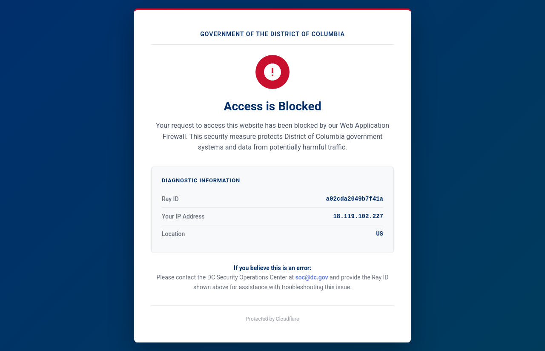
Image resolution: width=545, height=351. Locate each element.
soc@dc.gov (311, 277)
